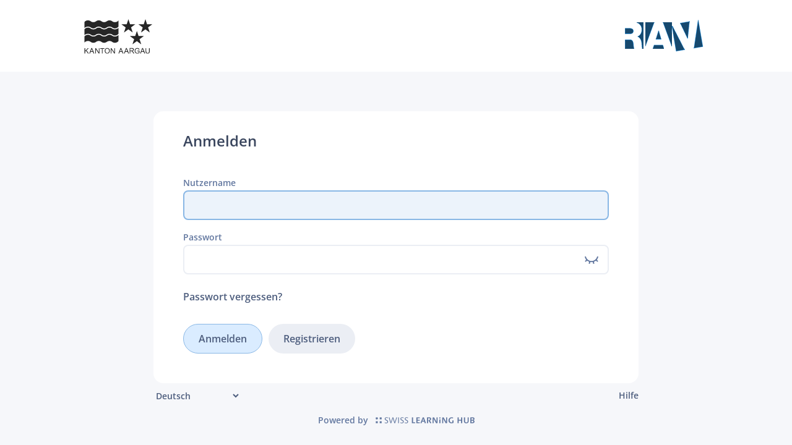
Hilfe (629, 395)
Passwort (202, 237)
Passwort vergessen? (232, 296)
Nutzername (209, 183)
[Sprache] (197, 395)
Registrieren (311, 338)
